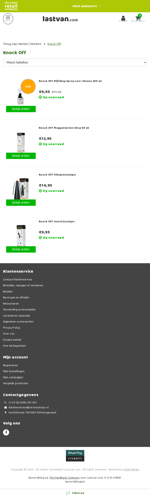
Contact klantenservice (17, 279)
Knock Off (54, 44)
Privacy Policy (11, 327)
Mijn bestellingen (13, 371)
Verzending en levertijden (19, 309)
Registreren (10, 365)
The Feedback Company (64, 477)
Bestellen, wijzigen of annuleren (23, 285)
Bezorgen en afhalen (16, 297)
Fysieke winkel (12, 339)
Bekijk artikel (21, 109)
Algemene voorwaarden (18, 321)
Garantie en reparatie (16, 315)
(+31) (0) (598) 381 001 (20, 402)
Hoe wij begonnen (14, 345)
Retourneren (11, 303)
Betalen (8, 291)
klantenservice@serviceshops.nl (26, 407)
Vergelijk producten (15, 383)
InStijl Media (131, 469)
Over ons (8, 333)
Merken (36, 44)
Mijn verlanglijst (13, 377)
